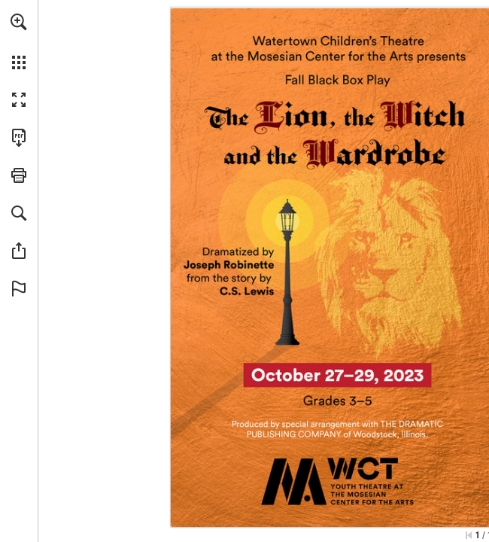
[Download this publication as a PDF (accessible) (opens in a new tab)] (19, 138)
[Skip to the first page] (469, 535)
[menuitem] (19, 41)
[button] (19, 22)
